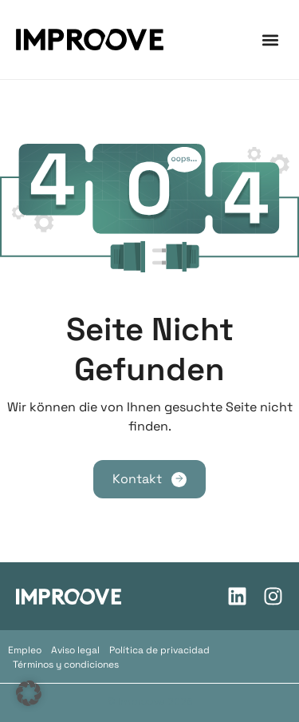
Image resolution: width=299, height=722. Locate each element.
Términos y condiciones (66, 664)
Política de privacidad (159, 650)
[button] (270, 39)
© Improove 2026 (150, 701)
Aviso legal (75, 650)
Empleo (24, 650)
